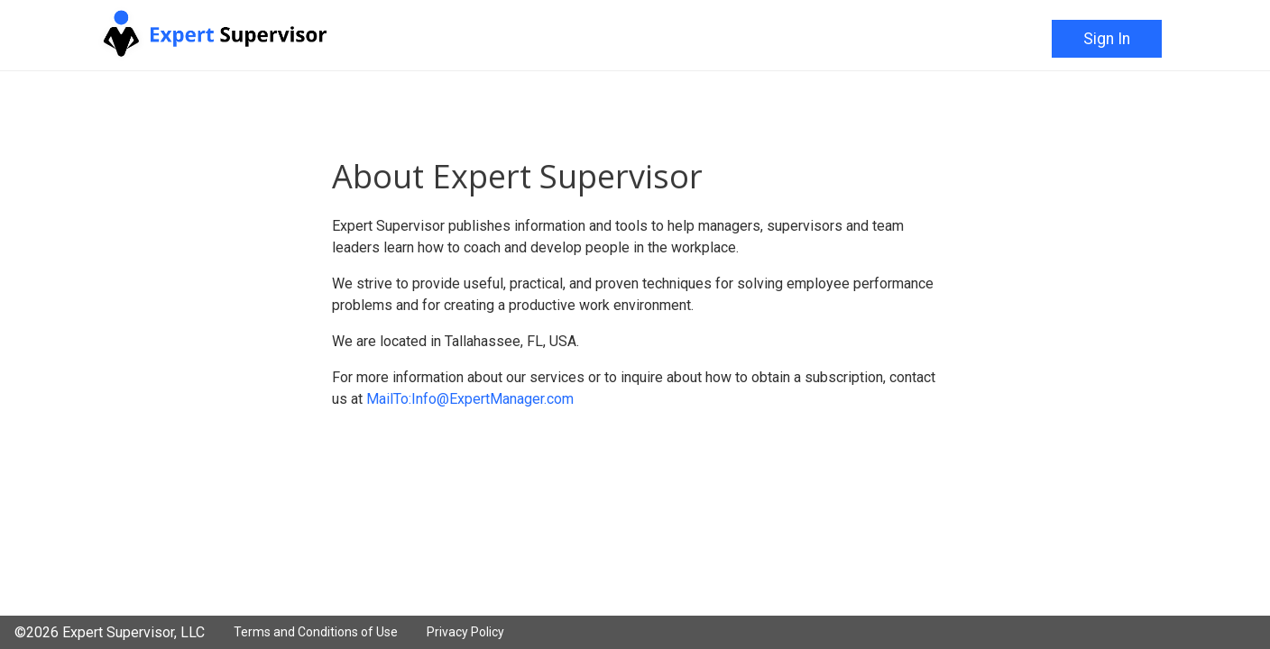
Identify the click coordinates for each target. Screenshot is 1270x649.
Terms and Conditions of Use (316, 632)
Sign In (1106, 39)
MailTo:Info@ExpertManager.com (470, 398)
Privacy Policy (465, 632)
